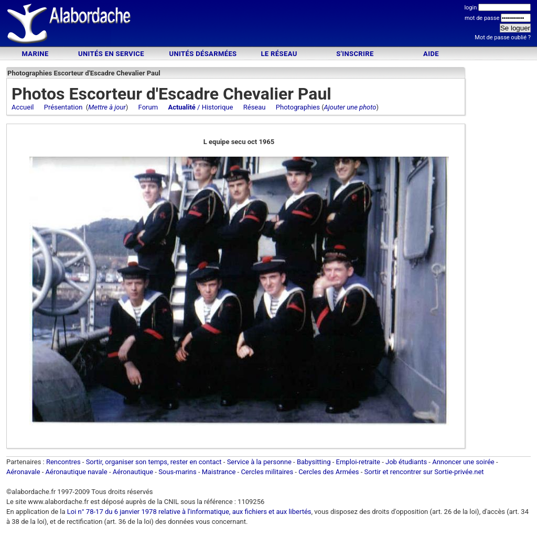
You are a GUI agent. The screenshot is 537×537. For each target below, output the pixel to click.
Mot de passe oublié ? (503, 37)
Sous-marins (177, 472)
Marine (35, 54)
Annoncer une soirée (463, 462)
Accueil (23, 107)
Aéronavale (23, 472)
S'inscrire (354, 54)
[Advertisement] (268, 25)
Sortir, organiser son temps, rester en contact (154, 462)
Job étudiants (406, 462)
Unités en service (111, 54)
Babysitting (314, 462)
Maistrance (219, 472)
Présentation (63, 107)
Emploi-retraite (358, 462)
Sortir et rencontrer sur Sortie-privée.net (424, 472)
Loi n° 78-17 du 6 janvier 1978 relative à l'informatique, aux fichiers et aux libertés (189, 512)
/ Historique (200, 107)
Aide (431, 54)
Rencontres (63, 462)
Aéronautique (134, 472)
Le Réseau (279, 54)
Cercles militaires (267, 472)
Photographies (298, 107)
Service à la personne (259, 462)
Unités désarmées (203, 54)
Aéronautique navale (77, 472)
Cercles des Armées (328, 472)
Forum (148, 107)
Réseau (254, 107)
